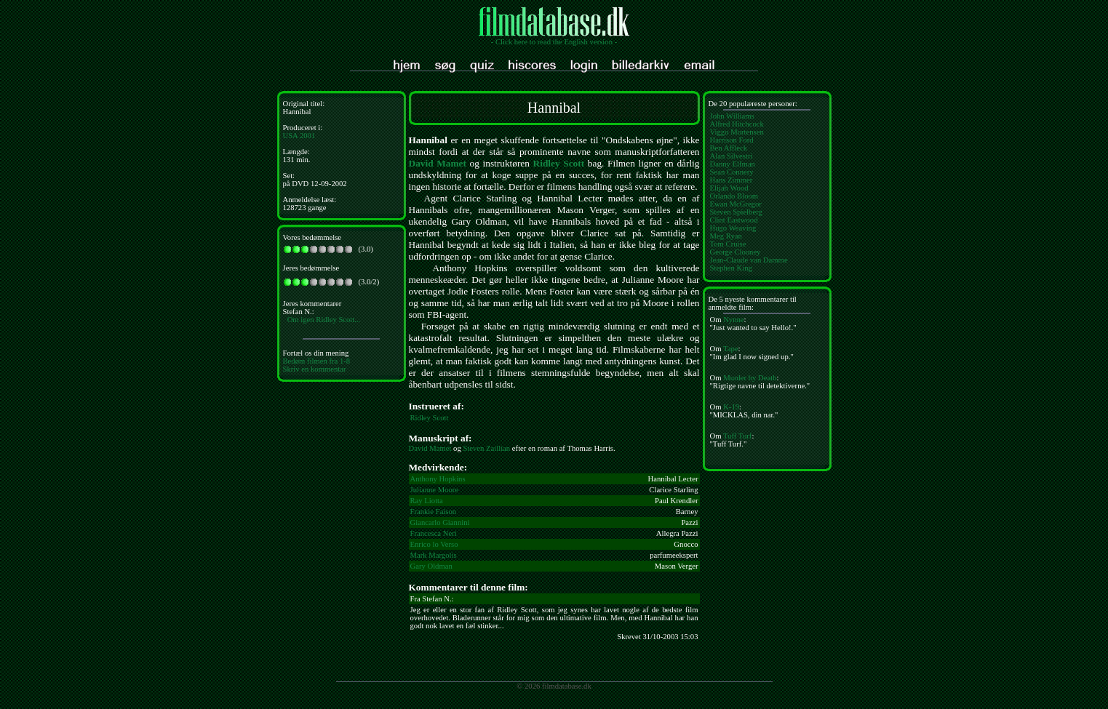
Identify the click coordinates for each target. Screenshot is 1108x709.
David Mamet (437, 163)
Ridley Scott (559, 163)
